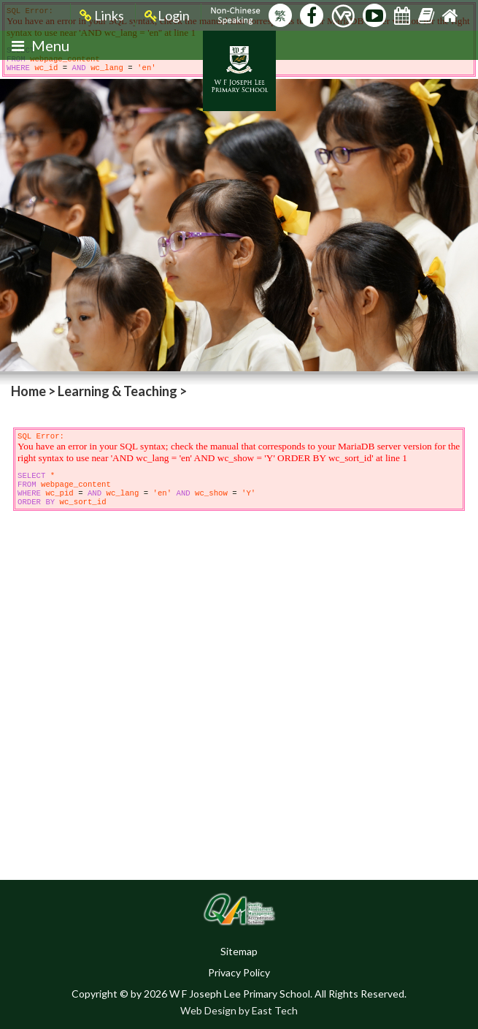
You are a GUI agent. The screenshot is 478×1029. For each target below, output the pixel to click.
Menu (40, 45)
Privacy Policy (239, 972)
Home (28, 391)
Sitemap (239, 951)
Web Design (208, 1010)
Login (167, 16)
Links (102, 16)
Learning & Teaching (117, 391)
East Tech (275, 1010)
